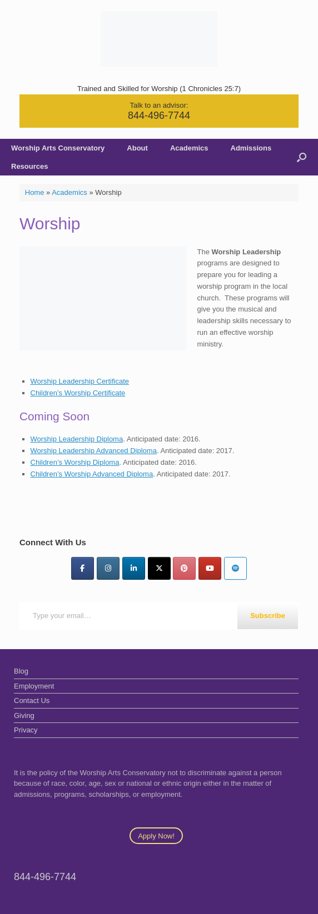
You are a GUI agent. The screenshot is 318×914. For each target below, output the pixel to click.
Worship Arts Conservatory (58, 148)
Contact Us (31, 700)
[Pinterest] (184, 568)
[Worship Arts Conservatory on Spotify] (235, 568)
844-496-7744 (159, 115)
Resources (29, 166)
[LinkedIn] (133, 568)
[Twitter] (159, 568)
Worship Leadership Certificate (80, 381)
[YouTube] (209, 568)
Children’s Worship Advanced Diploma (92, 474)
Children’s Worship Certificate (78, 393)
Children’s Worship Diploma (75, 462)
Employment (34, 686)
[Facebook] (82, 568)
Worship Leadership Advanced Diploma (94, 450)
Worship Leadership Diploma (77, 439)
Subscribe (267, 615)
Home (34, 192)
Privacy (26, 730)
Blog (21, 671)
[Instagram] (108, 568)
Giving (24, 715)
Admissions (251, 148)
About (137, 148)
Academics (189, 148)
